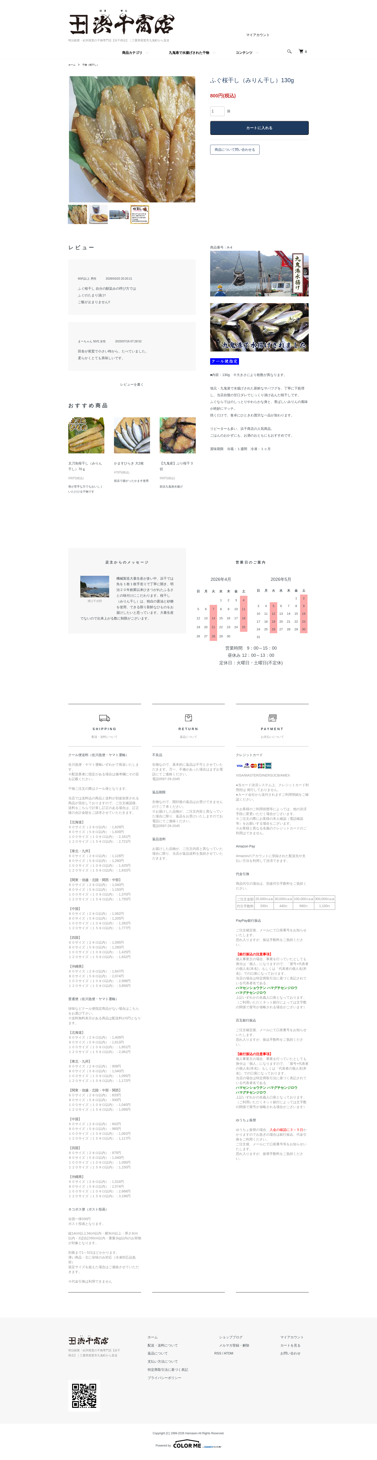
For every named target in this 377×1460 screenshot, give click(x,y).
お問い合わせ (295, 1358)
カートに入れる (259, 128)
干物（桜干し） (94, 64)
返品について (181, 1358)
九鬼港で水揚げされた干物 (189, 53)
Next (188, 139)
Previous (75, 139)
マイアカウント (258, 35)
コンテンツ (244, 53)
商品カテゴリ (132, 53)
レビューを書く (132, 389)
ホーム (72, 64)
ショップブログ (245, 1342)
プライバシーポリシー (188, 1382)
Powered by (188, 1448)
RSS (236, 1358)
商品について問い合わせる (235, 150)
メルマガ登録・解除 (248, 1350)
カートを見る (295, 1350)
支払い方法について (186, 1366)
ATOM (247, 1358)
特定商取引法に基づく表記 (191, 1374)
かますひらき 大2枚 (129, 468)
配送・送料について (186, 1350)
